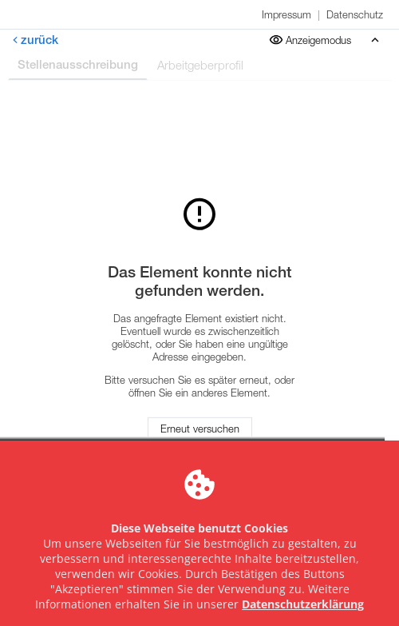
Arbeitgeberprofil (200, 65)
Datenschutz (354, 14)
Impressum (286, 14)
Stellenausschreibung (78, 64)
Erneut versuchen (199, 428)
